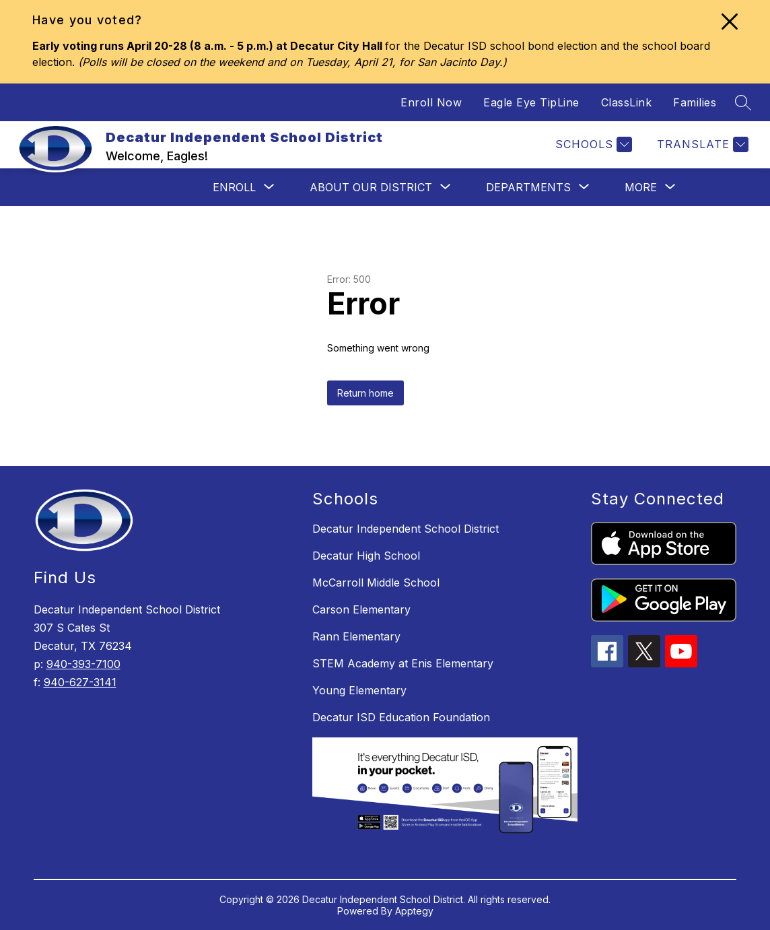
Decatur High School (366, 555)
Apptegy (414, 911)
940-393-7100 (83, 664)
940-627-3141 (80, 682)
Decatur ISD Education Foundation (401, 717)
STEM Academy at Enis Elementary (402, 663)
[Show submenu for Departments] (528, 187)
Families (694, 102)
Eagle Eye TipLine (531, 102)
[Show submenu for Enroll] (234, 187)
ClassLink (626, 102)
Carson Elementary (361, 609)
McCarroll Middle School (376, 582)
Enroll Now (431, 102)
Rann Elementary (356, 636)
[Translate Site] (701, 144)
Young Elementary (359, 690)
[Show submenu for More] (641, 187)
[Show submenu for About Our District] (371, 187)
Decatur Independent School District (405, 528)
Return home (365, 393)
